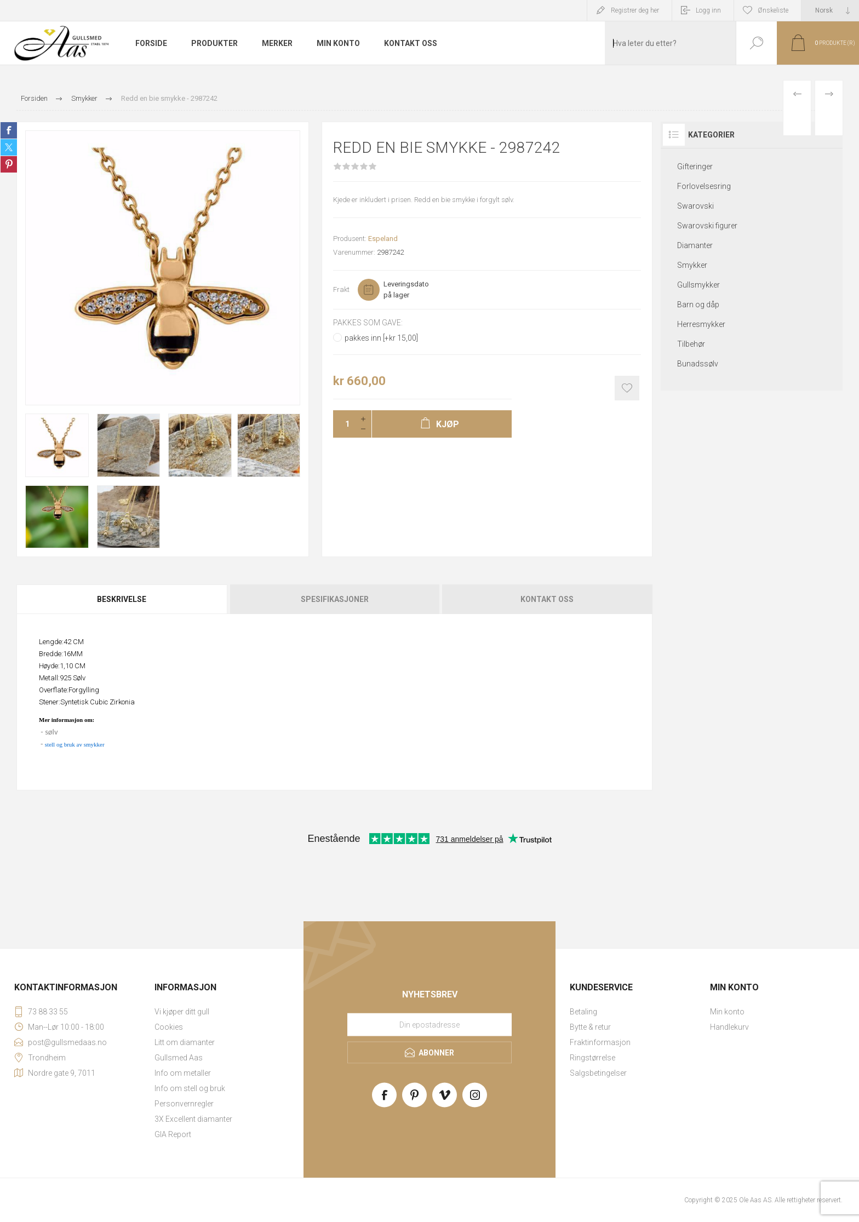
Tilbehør (691, 344)
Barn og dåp (698, 304)
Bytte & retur (590, 1027)
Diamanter (695, 245)
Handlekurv (729, 1027)
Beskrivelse (121, 599)
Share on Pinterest (9, 164)
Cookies (168, 1027)
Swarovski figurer (707, 225)
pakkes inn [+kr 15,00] (381, 338)
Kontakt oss (547, 599)
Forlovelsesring (704, 186)
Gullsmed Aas (178, 1057)
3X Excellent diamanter (193, 1119)
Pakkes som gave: (368, 322)
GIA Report (172, 1134)
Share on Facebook (9, 130)
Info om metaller (182, 1073)
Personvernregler (184, 1103)
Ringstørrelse (592, 1057)
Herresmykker (701, 324)
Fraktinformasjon (600, 1042)
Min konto (727, 1011)
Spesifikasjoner (335, 599)
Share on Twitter (9, 147)
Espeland (383, 238)
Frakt (341, 289)
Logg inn (708, 10)
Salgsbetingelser (598, 1073)
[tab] (122, 599)
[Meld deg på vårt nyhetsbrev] (429, 1024)
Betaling (583, 1011)
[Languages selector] (830, 10)
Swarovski (695, 206)
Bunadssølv (697, 363)
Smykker (692, 265)
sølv (51, 732)
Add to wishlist (627, 388)
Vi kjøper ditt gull (181, 1011)
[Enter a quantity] (344, 424)
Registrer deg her (635, 10)
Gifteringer (695, 166)
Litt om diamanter (184, 1042)
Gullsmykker (698, 284)
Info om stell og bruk (189, 1088)
